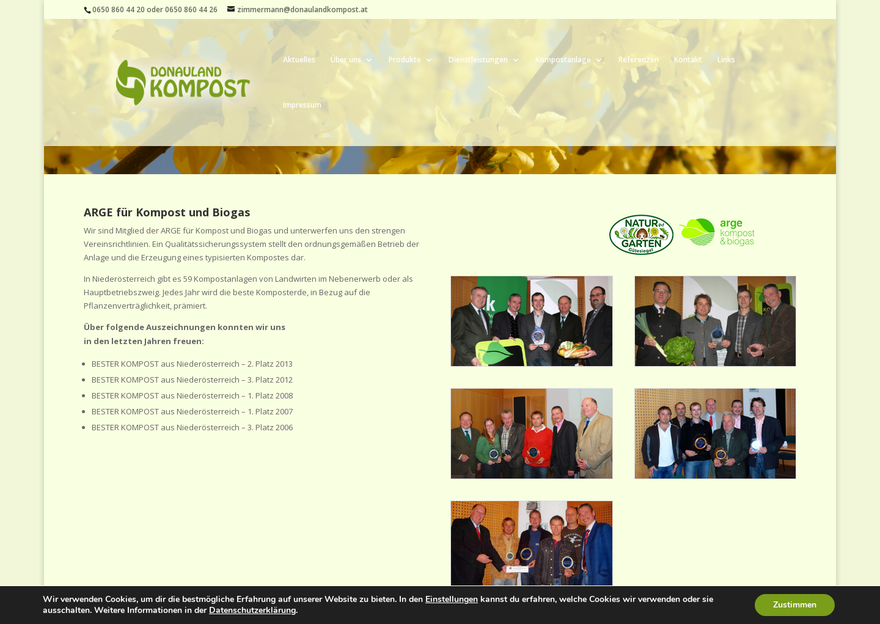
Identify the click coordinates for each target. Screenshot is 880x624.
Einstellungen (451, 599)
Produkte (405, 60)
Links (726, 60)
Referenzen (638, 60)
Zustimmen (794, 605)
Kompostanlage (563, 60)
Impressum (302, 105)
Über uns (346, 60)
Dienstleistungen (478, 60)
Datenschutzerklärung (252, 610)
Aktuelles (299, 60)
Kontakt (688, 60)
